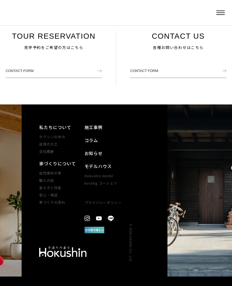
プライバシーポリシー (103, 202)
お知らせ (94, 153)
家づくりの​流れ (52, 202)
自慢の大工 (48, 144)
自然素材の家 (50, 173)
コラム (91, 140)
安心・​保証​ (48, 195)
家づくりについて (57, 163)
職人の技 (46, 180)
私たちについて (55, 127)
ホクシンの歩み (52, 136)
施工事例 (94, 127)
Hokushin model (99, 175)
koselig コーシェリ (101, 183)
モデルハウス (98, 166)
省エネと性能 (50, 187)
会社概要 (46, 151)
